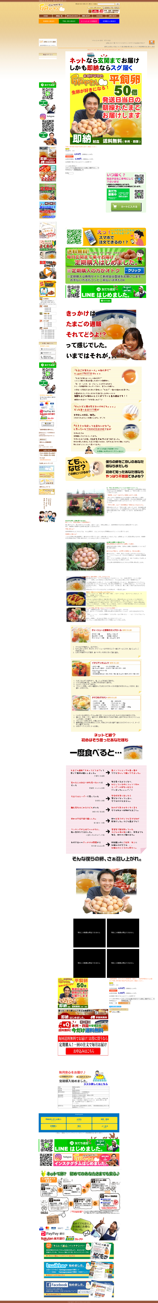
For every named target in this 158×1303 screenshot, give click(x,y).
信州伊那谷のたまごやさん (48, 45)
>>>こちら (75, 1103)
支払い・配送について (63, 1133)
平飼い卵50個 (48, 317)
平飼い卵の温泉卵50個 (47, 332)
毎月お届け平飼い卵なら (48, 302)
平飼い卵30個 (48, 315)
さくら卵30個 (48, 323)
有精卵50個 (48, 309)
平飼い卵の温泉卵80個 (47, 333)
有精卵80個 (48, 311)
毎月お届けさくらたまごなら (47, 304)
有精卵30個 (48, 308)
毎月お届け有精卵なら (47, 301)
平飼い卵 (99, 49)
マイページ (119, 43)
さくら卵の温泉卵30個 (47, 335)
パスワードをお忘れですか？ (136, 43)
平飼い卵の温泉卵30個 (47, 330)
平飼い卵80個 (48, 318)
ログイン (125, 43)
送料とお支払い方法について (112, 46)
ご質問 (105, 1126)
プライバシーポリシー (77, 1133)
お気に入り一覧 (110, 43)
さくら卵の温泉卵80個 (47, 338)
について (53, 1119)
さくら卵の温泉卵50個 (47, 336)
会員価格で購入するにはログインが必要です (78, 162)
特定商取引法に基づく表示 (147, 46)
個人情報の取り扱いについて (130, 46)
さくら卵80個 (48, 326)
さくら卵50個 (48, 324)
